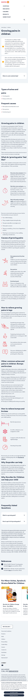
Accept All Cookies (14, 692)
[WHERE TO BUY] (7, 17)
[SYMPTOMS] (14, 6)
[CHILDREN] (5, 11)
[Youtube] (2, 665)
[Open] (24, 20)
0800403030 (13, 671)
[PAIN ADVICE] (6, 9)
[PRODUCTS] (6, 14)
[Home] (5, 2)
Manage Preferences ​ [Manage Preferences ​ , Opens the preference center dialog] (14, 695)
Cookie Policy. (16, 689)
